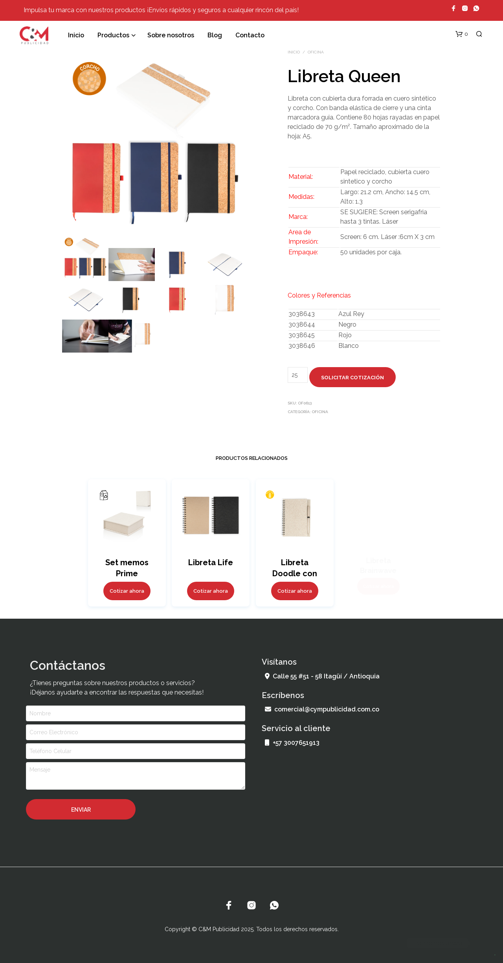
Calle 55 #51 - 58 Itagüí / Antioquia (322, 676)
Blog (214, 35)
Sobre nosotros (170, 35)
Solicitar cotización (352, 377)
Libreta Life (210, 561)
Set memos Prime (126, 567)
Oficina (316, 52)
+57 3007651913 (292, 742)
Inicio (76, 35)
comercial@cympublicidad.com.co (322, 709)
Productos (113, 35)
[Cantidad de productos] (298, 375)
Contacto (249, 35)
